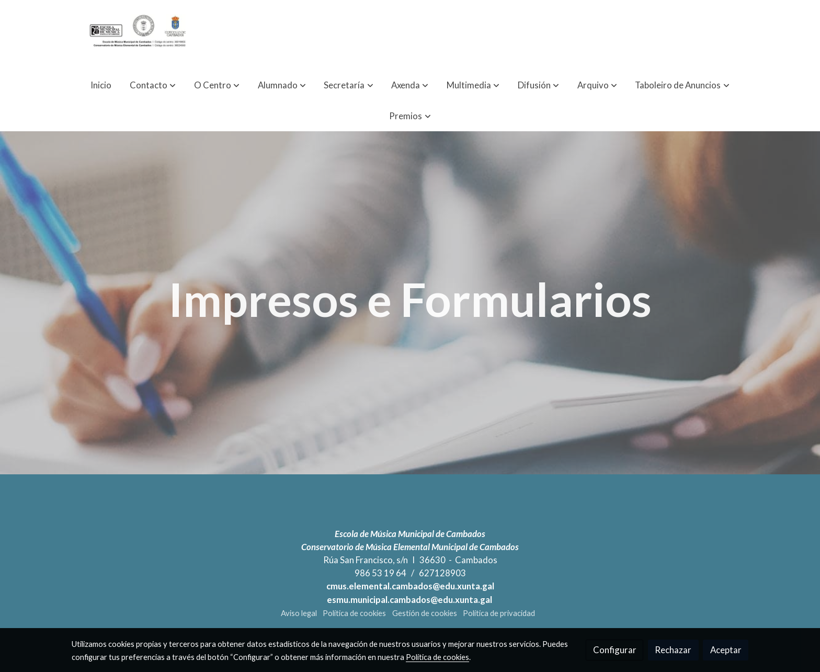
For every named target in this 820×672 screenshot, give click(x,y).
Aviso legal (299, 613)
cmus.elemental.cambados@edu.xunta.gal (410, 585)
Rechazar (673, 649)
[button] (153, 85)
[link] (138, 34)
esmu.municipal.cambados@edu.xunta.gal (410, 599)
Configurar (614, 649)
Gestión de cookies (424, 613)
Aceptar (726, 649)
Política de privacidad (499, 613)
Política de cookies (354, 613)
